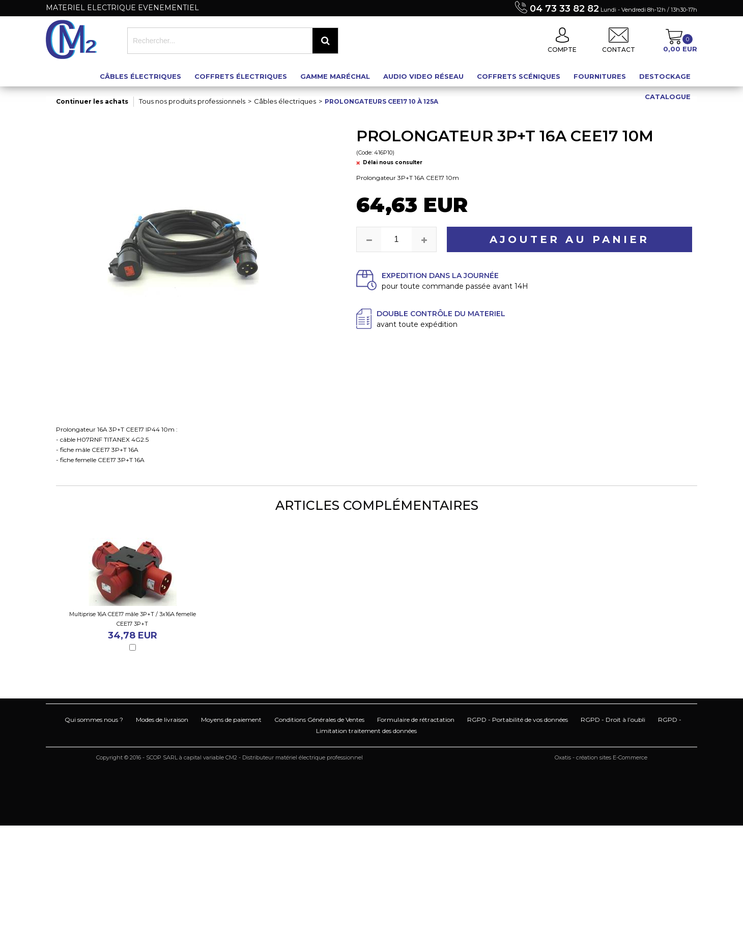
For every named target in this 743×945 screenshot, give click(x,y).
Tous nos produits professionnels (192, 101)
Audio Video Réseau (423, 76)
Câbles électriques (140, 76)
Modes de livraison (162, 719)
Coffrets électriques (240, 76)
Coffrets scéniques (518, 76)
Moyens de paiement (231, 719)
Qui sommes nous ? (94, 719)
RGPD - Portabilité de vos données (517, 719)
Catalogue (668, 97)
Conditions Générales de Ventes (319, 719)
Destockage (665, 76)
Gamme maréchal (335, 76)
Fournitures (600, 76)
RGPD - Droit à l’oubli (613, 719)
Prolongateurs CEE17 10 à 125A (381, 101)
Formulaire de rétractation (415, 719)
